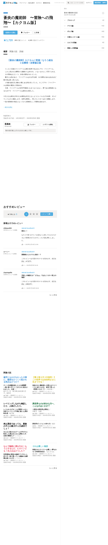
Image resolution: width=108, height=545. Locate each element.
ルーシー (6, 252)
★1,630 (34, 454)
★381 (34, 426)
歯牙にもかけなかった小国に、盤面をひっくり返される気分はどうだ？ (15, 379)
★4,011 (34, 391)
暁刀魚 (12, 413)
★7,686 (5, 395)
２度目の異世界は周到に (40, 409)
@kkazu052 (7, 228)
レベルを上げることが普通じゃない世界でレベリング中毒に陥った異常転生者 (15, 411)
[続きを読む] (30, 88)
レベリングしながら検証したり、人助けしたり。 (15, 405)
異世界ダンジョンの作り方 (41, 424)
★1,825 (5, 415)
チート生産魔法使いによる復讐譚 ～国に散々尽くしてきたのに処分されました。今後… (15, 387)
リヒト (19, 436)
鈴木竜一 (51, 389)
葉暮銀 (5, 27)
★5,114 (5, 438)
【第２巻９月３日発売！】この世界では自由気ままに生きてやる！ (44, 379)
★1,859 (34, 413)
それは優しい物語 (40, 446)
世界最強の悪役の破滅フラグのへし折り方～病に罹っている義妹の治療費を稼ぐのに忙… (15, 456)
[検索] (68, 2)
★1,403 (5, 460)
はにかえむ (50, 451)
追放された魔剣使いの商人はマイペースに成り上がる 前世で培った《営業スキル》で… (44, 387)
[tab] (5, 52)
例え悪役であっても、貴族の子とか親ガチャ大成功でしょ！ (15, 426)
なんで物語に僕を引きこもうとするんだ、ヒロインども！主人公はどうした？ (15, 448)
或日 (53, 424)
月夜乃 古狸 (36, 411)
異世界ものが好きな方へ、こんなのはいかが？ (44, 405)
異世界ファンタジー (16, 395)
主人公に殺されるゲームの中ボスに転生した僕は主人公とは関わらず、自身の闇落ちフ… (15, 434)
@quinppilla (7, 272)
